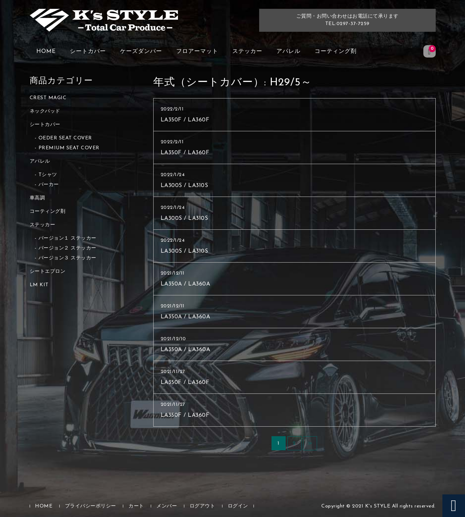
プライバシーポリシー (90, 506)
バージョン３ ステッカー (67, 258)
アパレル (288, 51)
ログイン (238, 506)
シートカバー (88, 51)
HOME (46, 51)
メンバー (166, 506)
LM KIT (39, 285)
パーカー (48, 184)
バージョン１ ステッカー (67, 238)
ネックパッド (45, 111)
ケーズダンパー (141, 51)
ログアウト (202, 506)
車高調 (37, 198)
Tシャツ (47, 175)
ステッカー (247, 51)
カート (136, 506)
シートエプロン (48, 271)
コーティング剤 (336, 51)
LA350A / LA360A (185, 284)
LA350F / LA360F (185, 120)
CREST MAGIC (48, 98)
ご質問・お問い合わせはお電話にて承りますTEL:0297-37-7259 (347, 20)
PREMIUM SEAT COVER (69, 148)
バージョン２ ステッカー (67, 248)
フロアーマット (197, 51)
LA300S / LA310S (184, 185)
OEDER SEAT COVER (65, 138)
